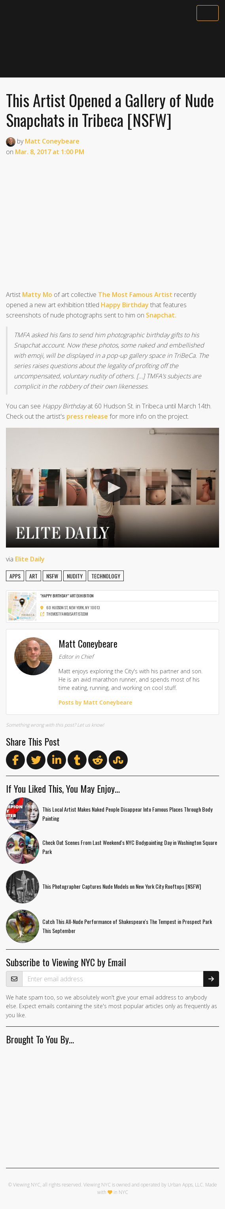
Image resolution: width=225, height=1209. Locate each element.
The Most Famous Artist (135, 294)
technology (105, 576)
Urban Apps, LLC (185, 1184)
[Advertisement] (112, 50)
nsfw (52, 576)
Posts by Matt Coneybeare (95, 702)
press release (87, 416)
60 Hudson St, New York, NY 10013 (70, 607)
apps (15, 576)
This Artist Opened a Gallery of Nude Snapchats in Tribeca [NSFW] (110, 110)
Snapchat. (161, 315)
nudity (75, 576)
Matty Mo (37, 294)
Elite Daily (30, 559)
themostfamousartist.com (64, 614)
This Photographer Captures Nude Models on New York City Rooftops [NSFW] (121, 886)
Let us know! (90, 725)
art (33, 576)
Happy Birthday (125, 304)
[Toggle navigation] (208, 13)
